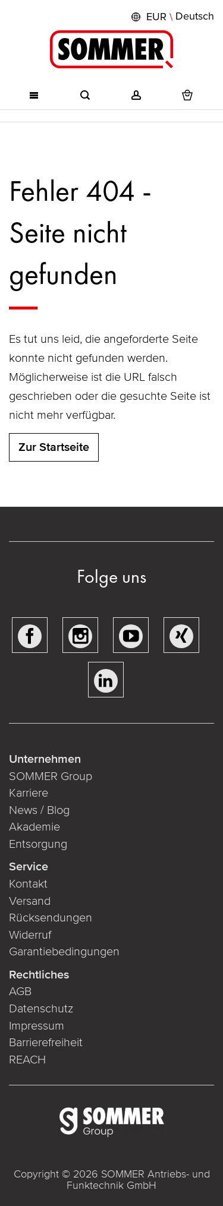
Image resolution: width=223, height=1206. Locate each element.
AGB (20, 991)
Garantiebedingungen (64, 952)
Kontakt (28, 884)
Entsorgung (38, 844)
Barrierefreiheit (46, 1042)
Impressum (36, 1026)
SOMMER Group (50, 776)
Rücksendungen (50, 918)
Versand (30, 901)
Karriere (28, 793)
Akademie (36, 827)
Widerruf (30, 935)
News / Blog (39, 810)
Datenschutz (41, 1009)
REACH (27, 1060)
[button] (171, 16)
